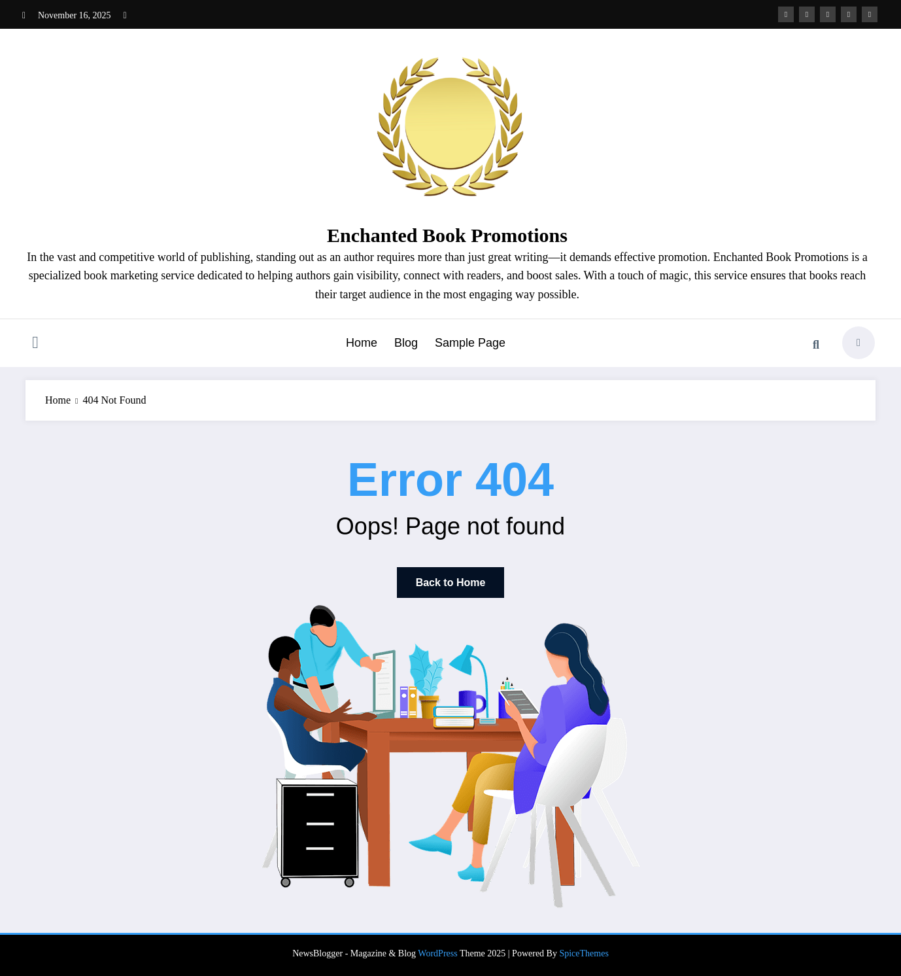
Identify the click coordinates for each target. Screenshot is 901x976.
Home (361, 342)
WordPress (437, 953)
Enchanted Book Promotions (447, 235)
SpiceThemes (583, 953)
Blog (406, 342)
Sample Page (470, 342)
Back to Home (451, 582)
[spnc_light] (858, 342)
